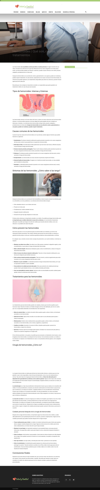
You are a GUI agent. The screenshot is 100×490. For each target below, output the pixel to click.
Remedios (22, 12)
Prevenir (16, 12)
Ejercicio (44, 12)
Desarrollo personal (69, 12)
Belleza (38, 12)
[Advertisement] (75, 94)
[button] (85, 12)
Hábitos (51, 12)
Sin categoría (15, 48)
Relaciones (58, 12)
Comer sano (30, 12)
